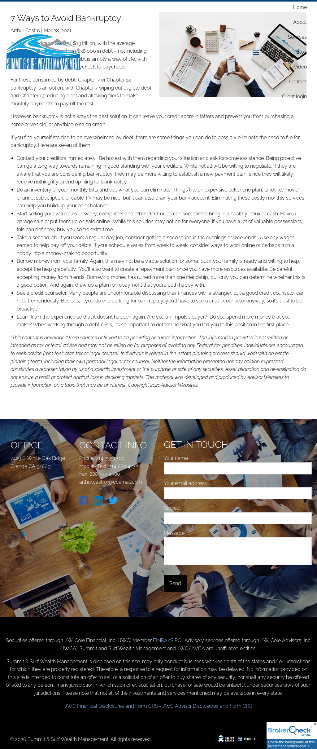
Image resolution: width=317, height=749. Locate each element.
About (300, 22)
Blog (301, 52)
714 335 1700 (110, 458)
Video (300, 67)
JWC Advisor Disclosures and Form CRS (207, 706)
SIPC (176, 640)
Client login (294, 96)
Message (197, 533)
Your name (199, 458)
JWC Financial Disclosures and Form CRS (111, 706)
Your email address (209, 483)
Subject (196, 508)
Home (300, 7)
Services (297, 37)
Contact (298, 82)
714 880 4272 (123, 466)
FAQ (281, 52)
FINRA (160, 640)
